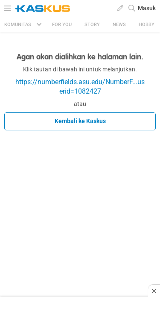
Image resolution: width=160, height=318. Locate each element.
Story (92, 24)
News (119, 24)
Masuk (147, 8)
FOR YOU (62, 24)
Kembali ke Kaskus (80, 121)
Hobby (146, 24)
